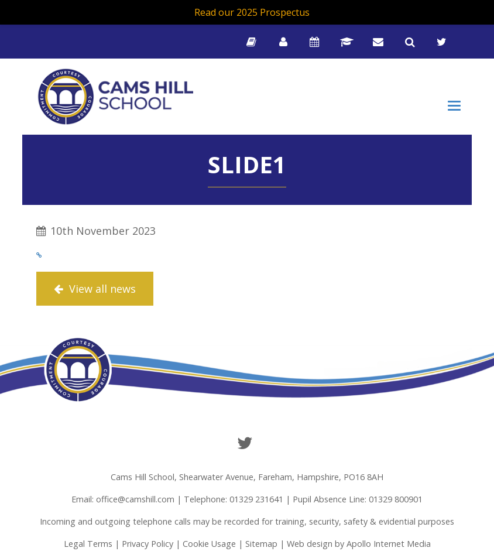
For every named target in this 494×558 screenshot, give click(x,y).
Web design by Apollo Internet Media (359, 543)
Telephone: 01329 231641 (233, 499)
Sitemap (261, 543)
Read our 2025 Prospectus (252, 12)
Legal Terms (88, 543)
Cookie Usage (209, 543)
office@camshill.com (135, 499)
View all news (95, 289)
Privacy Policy (147, 543)
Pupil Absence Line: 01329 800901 (358, 499)
